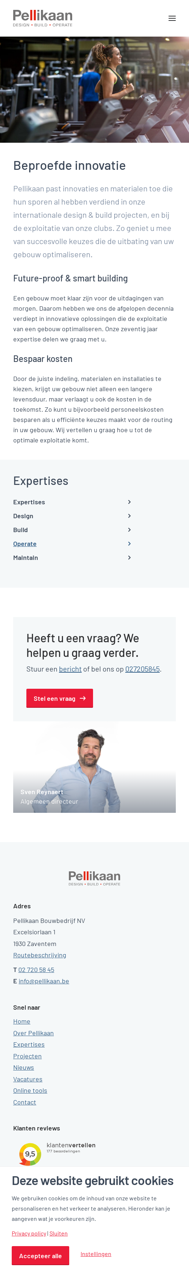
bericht (70, 668)
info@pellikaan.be (44, 981)
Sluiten (58, 1233)
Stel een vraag (54, 698)
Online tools (30, 1090)
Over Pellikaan (33, 1033)
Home (21, 1021)
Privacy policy (29, 1233)
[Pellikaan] (43, 18)
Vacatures (27, 1079)
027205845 (142, 668)
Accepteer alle (40, 1256)
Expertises (29, 1044)
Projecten (27, 1056)
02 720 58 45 (36, 969)
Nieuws (23, 1067)
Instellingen (96, 1253)
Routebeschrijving (39, 955)
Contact (24, 1102)
